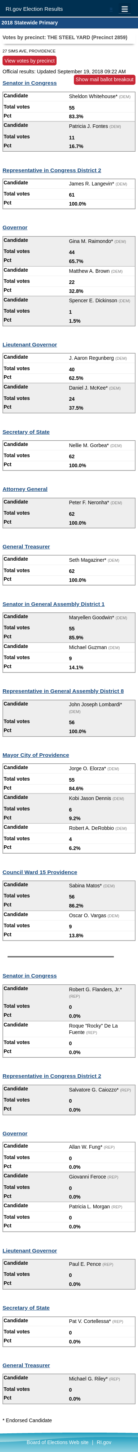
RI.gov (104, 1442)
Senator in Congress (30, 83)
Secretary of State (26, 432)
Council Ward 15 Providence (40, 872)
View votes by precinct (30, 60)
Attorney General (25, 489)
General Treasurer (26, 546)
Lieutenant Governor (30, 344)
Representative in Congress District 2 (52, 170)
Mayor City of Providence (36, 755)
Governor (15, 227)
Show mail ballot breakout (104, 79)
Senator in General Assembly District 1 (53, 604)
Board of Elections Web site (58, 1442)
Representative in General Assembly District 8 (63, 691)
